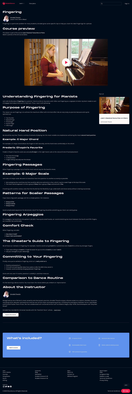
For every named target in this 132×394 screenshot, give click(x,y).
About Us (70, 372)
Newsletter (38, 374)
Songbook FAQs (104, 374)
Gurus (4, 378)
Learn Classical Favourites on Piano (114, 118)
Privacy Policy (104, 380)
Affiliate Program (72, 376)
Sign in (127, 3)
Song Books (6, 376)
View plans (32, 3)
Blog (36, 372)
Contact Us (70, 374)
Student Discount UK (41, 376)
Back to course (13, 347)
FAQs (101, 372)
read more (57, 310)
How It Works (7, 372)
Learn (21, 3)
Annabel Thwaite (15, 17)
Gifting (5, 380)
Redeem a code (104, 376)
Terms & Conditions (106, 378)
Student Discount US (41, 378)
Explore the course (10, 314)
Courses (5, 374)
